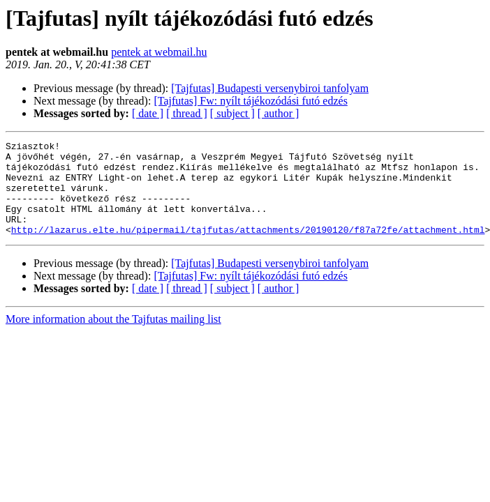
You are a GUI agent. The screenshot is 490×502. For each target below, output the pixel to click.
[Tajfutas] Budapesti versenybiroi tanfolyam (270, 88)
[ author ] (278, 113)
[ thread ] (186, 113)
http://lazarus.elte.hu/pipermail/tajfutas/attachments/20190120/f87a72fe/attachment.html (248, 248)
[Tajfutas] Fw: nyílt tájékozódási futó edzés (250, 101)
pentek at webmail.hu (159, 52)
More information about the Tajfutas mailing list (113, 338)
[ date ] (147, 113)
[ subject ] (232, 113)
